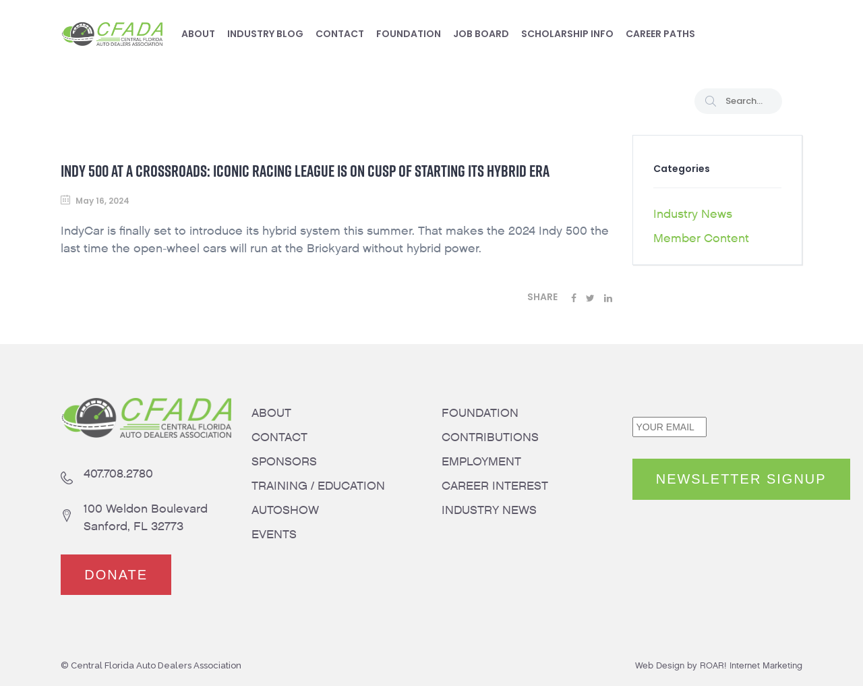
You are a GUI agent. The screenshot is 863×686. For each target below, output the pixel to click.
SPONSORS (284, 461)
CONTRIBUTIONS (490, 437)
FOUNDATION (480, 413)
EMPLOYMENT (481, 461)
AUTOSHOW (285, 510)
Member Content (701, 238)
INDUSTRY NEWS (489, 510)
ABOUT (271, 413)
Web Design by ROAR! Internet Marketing (718, 665)
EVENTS (274, 534)
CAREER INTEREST (495, 486)
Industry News (692, 214)
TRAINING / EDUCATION (318, 486)
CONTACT (279, 437)
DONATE (116, 574)
